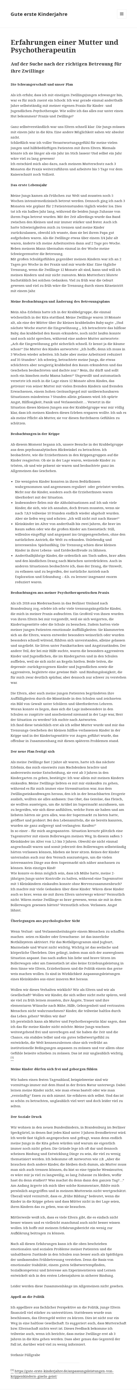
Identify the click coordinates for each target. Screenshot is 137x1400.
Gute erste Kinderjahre (39, 14)
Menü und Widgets (121, 18)
